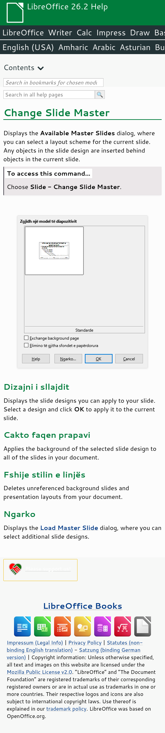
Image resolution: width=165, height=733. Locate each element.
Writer (60, 32)
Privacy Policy (85, 642)
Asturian (135, 47)
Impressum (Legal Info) (35, 642)
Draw (140, 32)
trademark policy (66, 708)
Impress (111, 32)
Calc (84, 32)
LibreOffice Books (82, 605)
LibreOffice (23, 32)
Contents (18, 67)
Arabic (104, 47)
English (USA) (28, 47)
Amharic (73, 47)
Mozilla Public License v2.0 (39, 672)
